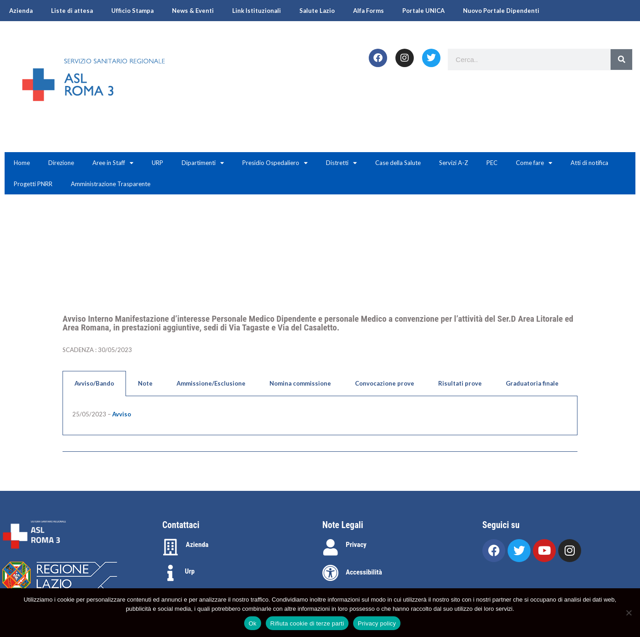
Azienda (21, 10)
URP (157, 162)
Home (22, 162)
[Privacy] (330, 547)
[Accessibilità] (330, 573)
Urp (189, 571)
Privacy (356, 544)
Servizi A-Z (453, 162)
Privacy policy (377, 623)
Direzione (61, 162)
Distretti (341, 163)
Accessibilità (364, 572)
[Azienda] (170, 547)
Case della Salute (398, 162)
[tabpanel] (320, 416)
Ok (253, 623)
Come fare (534, 163)
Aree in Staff (112, 163)
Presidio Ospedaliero (275, 163)
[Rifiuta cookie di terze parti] (628, 612)
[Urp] (170, 573)
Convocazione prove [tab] (384, 383)
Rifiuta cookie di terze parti (307, 623)
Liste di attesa (72, 10)
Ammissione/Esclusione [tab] (211, 383)
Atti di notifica (589, 162)
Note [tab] (145, 383)
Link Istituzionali (256, 10)
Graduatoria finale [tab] (532, 383)
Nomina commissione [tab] (300, 383)
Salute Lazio (317, 10)
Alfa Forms (368, 10)
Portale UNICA (423, 10)
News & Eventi (193, 10)
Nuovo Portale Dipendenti (501, 10)
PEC (491, 162)
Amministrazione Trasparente (110, 184)
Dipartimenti (203, 163)
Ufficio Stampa (132, 10)
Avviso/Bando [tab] (94, 383)
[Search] (621, 59)
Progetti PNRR (33, 184)
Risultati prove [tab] (460, 383)
